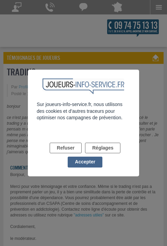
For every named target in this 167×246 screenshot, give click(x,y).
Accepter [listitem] (85, 161)
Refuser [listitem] (65, 148)
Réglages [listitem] (102, 148)
